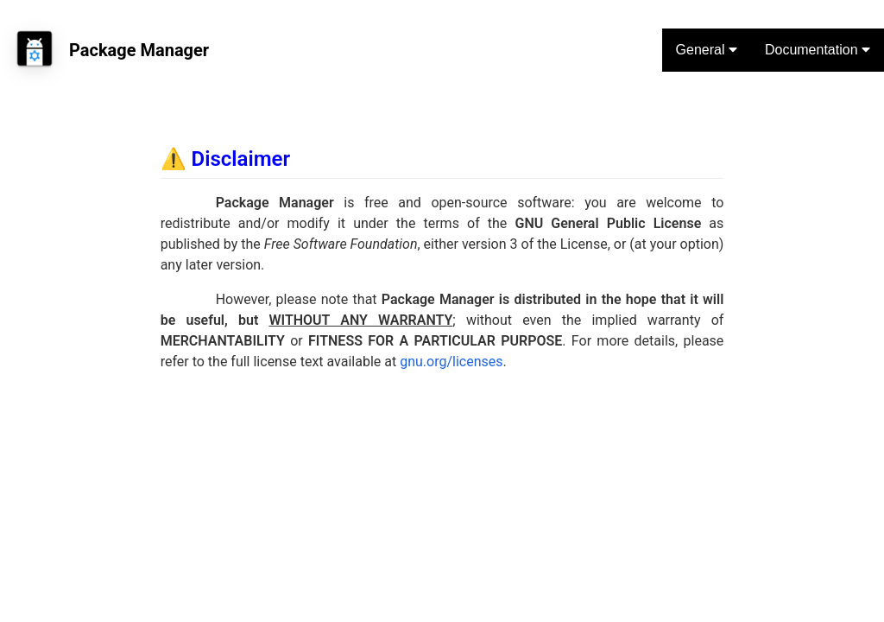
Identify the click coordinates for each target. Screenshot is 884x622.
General (706, 49)
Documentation (817, 49)
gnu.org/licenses (451, 361)
